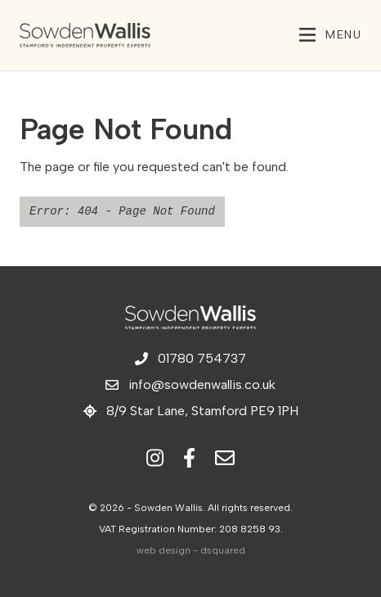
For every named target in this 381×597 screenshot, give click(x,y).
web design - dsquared (191, 550)
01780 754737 (190, 358)
